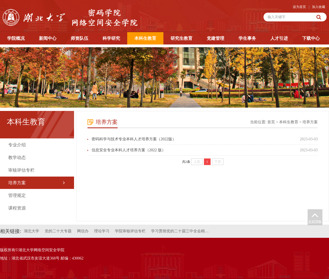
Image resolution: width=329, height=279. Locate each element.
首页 (271, 122)
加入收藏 (318, 7)
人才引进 (279, 38)
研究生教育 (181, 38)
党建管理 (215, 38)
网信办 (83, 231)
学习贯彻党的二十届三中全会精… (180, 231)
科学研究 (111, 38)
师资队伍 (79, 38)
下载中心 (311, 38)
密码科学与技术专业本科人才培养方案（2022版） (134, 139)
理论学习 (101, 231)
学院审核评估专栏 (130, 231)
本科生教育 (145, 38)
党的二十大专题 (58, 231)
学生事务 (247, 38)
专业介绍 (17, 145)
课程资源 (17, 208)
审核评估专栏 (21, 170)
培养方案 (17, 182)
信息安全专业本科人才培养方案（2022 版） (129, 150)
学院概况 (16, 38)
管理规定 (17, 195)
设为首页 (299, 7)
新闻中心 (47, 38)
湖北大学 (31, 231)
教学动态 (17, 157)
